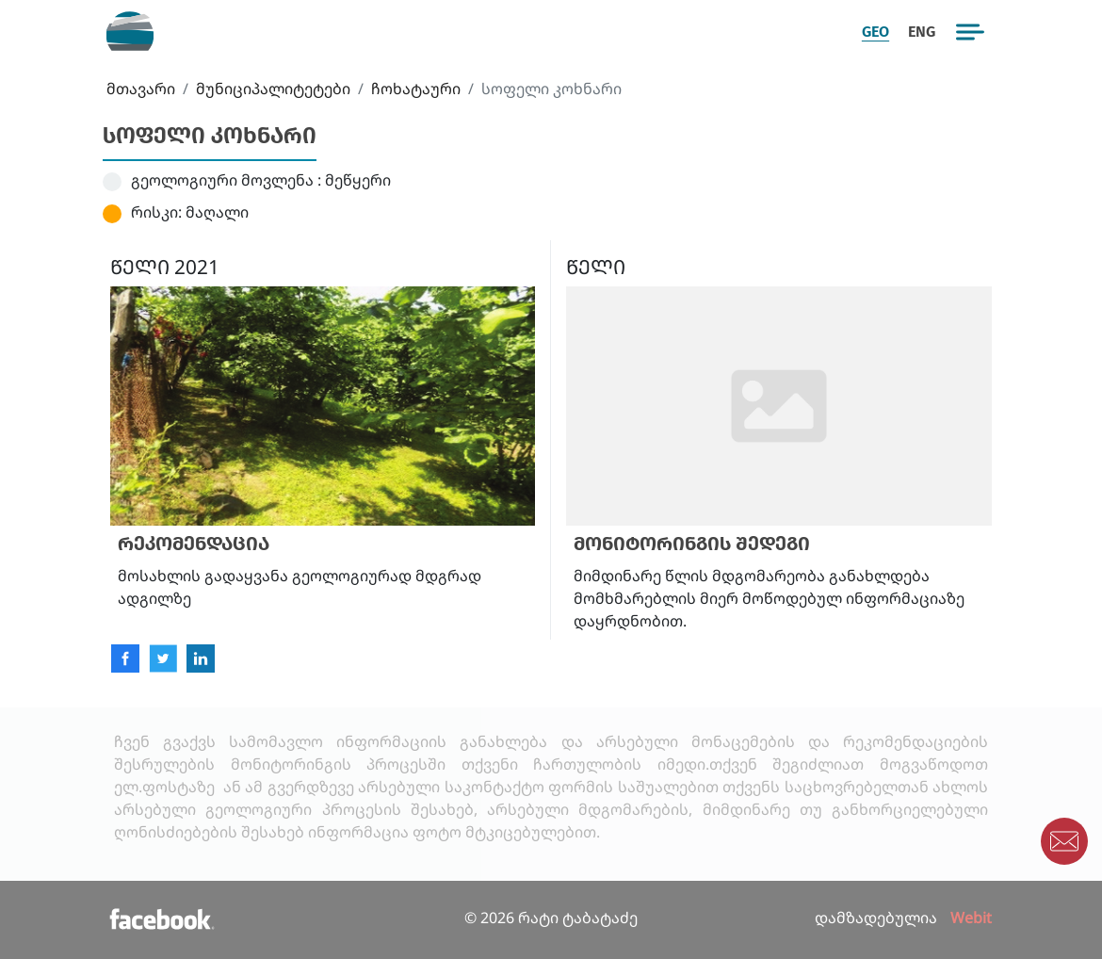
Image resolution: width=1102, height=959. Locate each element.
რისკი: (156, 212)
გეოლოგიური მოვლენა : (226, 180)
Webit (971, 917)
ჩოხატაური (416, 88)
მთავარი (140, 88)
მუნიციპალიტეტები (273, 88)
